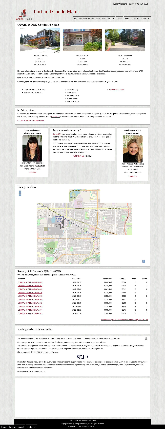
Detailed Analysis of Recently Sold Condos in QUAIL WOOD (124, 320)
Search (119, 18)
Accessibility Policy (85, 420)
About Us (135, 18)
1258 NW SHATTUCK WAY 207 (30, 313)
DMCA (94, 420)
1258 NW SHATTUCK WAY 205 (30, 299)
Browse (111, 18)
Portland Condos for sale (84, 18)
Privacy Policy (73, 420)
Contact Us (145, 18)
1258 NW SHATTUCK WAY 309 (30, 282)
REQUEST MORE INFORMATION (30, 120)
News (127, 18)
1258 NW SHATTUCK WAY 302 (30, 289)
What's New (101, 18)
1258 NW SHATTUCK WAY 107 (30, 310)
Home (3, 427)
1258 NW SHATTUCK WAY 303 (30, 296)
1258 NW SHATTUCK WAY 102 (30, 286)
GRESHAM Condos (117, 90)
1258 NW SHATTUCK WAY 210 (30, 293)
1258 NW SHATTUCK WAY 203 (30, 306)
